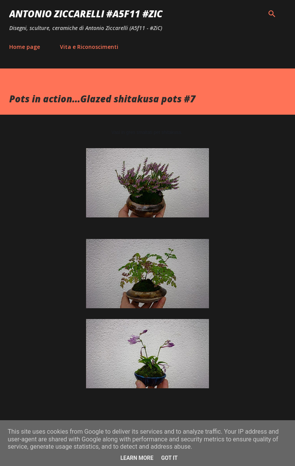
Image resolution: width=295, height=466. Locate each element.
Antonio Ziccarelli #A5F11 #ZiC (85, 13)
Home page (24, 46)
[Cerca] (272, 13)
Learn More (136, 458)
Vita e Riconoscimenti (89, 46)
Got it (169, 458)
